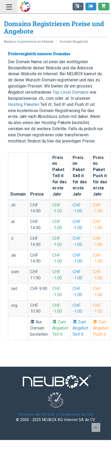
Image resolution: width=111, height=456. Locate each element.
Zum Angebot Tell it (60, 328)
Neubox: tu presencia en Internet (28, 41)
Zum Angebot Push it (101, 328)
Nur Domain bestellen (39, 328)
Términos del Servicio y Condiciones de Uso (55, 414)
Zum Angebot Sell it (80, 328)
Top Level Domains (71, 92)
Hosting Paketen (23, 104)
